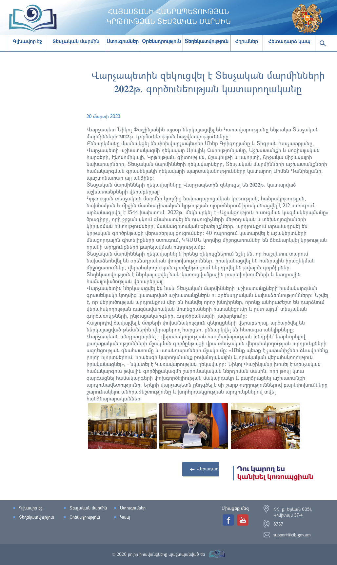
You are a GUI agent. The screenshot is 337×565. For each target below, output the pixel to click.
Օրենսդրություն (84, 517)
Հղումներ (246, 41)
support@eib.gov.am (292, 535)
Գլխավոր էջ (27, 41)
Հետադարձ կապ (289, 41)
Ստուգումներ (133, 508)
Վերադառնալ (211, 468)
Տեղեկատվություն (36, 517)
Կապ (125, 517)
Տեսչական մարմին (75, 41)
